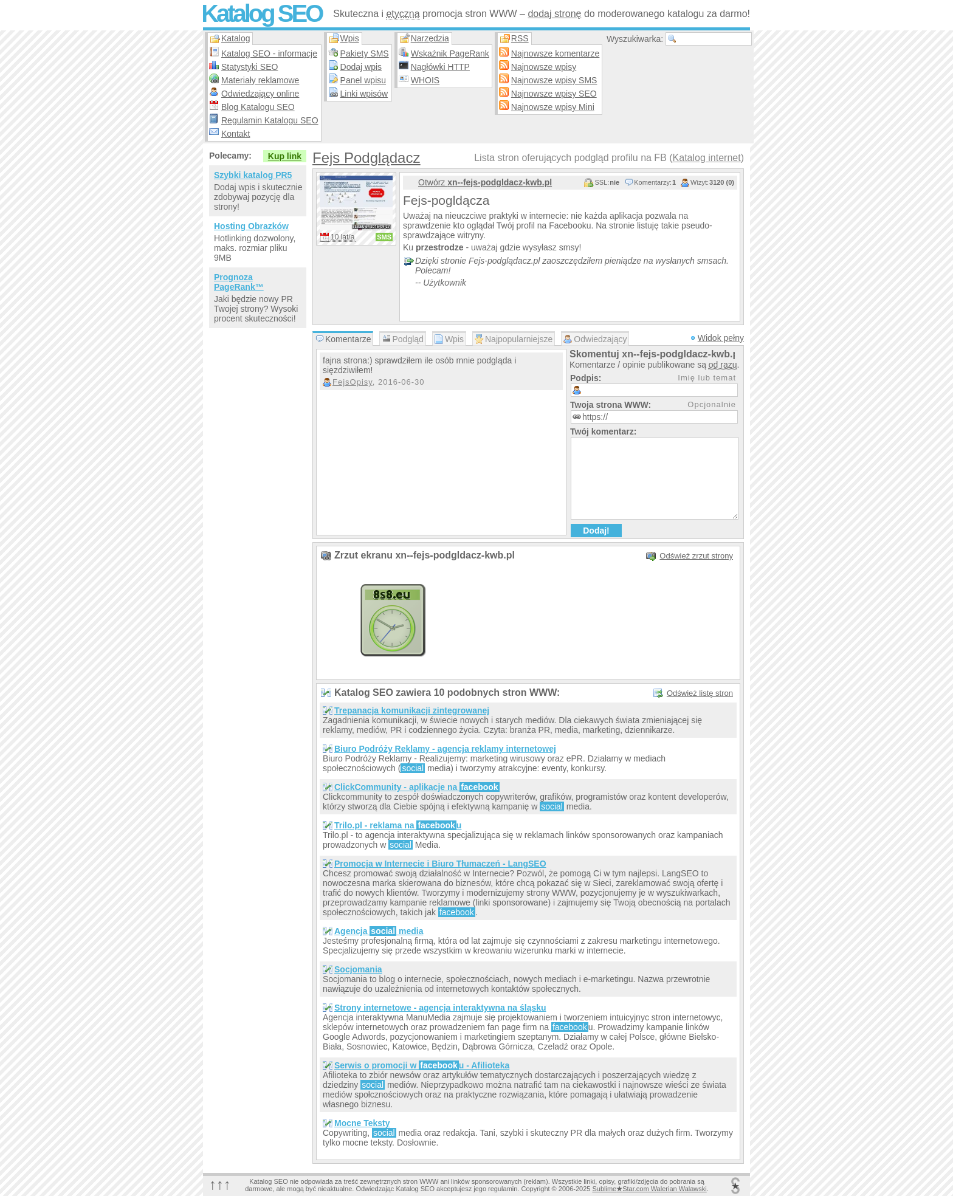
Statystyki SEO (249, 67)
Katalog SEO (261, 13)
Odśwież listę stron (700, 693)
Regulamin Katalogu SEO (269, 120)
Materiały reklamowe (260, 80)
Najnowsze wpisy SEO (554, 93)
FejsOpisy (352, 382)
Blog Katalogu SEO (258, 107)
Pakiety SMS (364, 53)
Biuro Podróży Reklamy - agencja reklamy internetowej (445, 749)
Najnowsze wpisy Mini (552, 107)
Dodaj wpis (361, 67)
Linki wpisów (364, 93)
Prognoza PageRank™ (239, 282)
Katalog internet (707, 158)
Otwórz (485, 182)
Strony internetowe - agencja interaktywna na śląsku (440, 1007)
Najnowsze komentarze (555, 53)
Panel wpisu (363, 80)
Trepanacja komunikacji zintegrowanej (411, 710)
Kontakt (235, 134)
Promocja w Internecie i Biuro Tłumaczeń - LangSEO (440, 863)
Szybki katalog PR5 (253, 175)
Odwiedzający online (260, 93)
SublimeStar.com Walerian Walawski (649, 1188)
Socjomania (358, 969)
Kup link (284, 156)
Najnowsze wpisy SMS (554, 80)
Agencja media (378, 931)
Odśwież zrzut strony (696, 555)
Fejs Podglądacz (366, 158)
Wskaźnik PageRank (450, 53)
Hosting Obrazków (251, 226)
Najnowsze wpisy (543, 67)
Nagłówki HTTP (440, 67)
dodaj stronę (554, 14)
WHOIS (425, 80)
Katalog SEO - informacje (269, 53)
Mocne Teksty (362, 1123)
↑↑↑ (220, 1184)
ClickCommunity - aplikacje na (417, 787)
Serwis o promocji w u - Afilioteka (421, 1065)
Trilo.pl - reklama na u (397, 825)
